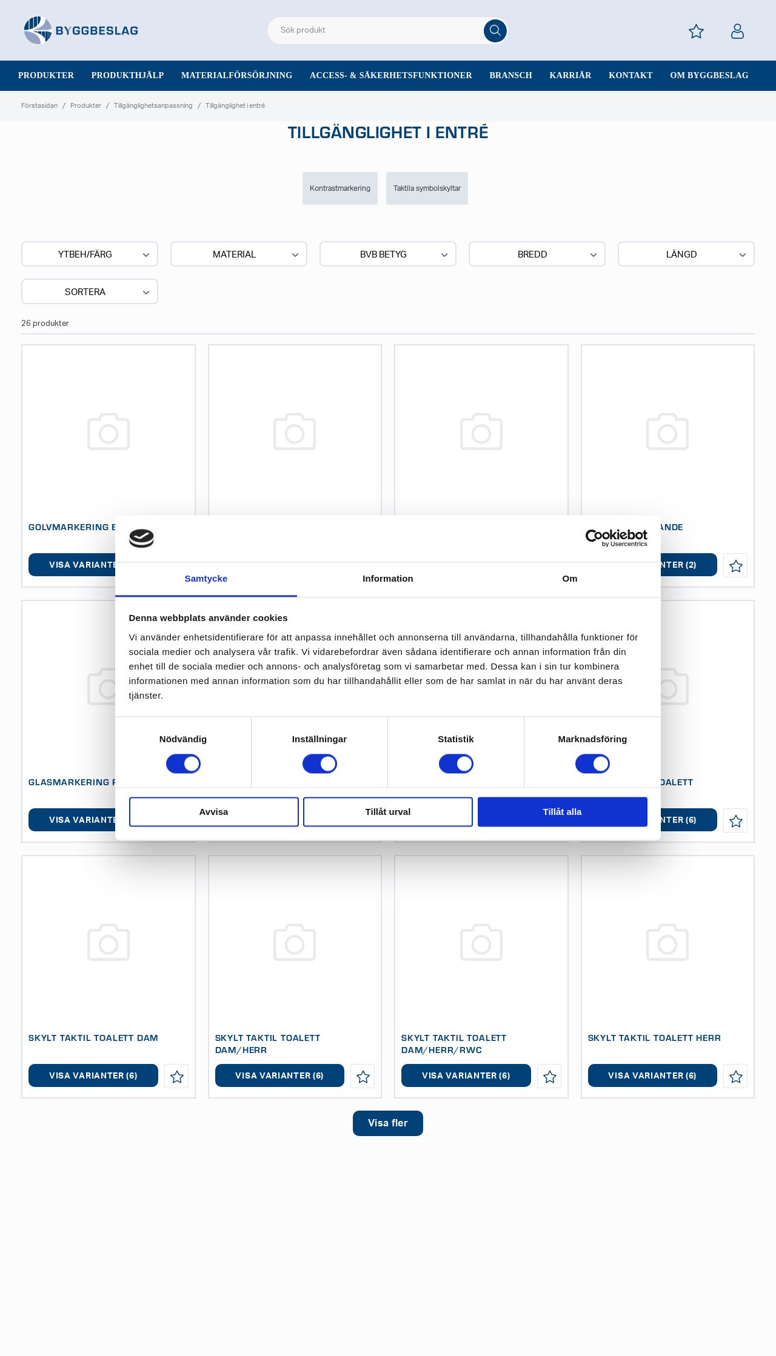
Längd (707, 255)
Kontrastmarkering (340, 188)
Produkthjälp (128, 75)
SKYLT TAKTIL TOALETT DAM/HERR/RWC (454, 1043)
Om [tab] (569, 578)
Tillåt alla (562, 811)
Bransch (510, 75)
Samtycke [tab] (206, 578)
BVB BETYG (405, 255)
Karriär (571, 75)
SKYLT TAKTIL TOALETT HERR (654, 1037)
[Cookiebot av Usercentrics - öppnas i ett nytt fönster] (594, 539)
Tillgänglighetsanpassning (153, 105)
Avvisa (214, 811)
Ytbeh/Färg (105, 255)
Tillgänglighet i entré (235, 105)
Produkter (46, 75)
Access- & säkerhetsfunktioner (391, 75)
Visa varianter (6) (93, 1076)
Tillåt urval (388, 811)
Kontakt (631, 75)
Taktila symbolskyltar (427, 188)
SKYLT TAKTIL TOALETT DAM (93, 1037)
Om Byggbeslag (709, 75)
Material (257, 255)
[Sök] (495, 30)
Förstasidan (39, 105)
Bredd (559, 255)
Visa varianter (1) (93, 820)
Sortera (108, 293)
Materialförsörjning (237, 75)
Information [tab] (388, 578)
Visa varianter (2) (93, 565)
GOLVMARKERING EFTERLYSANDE (105, 526)
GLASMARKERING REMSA (86, 782)
